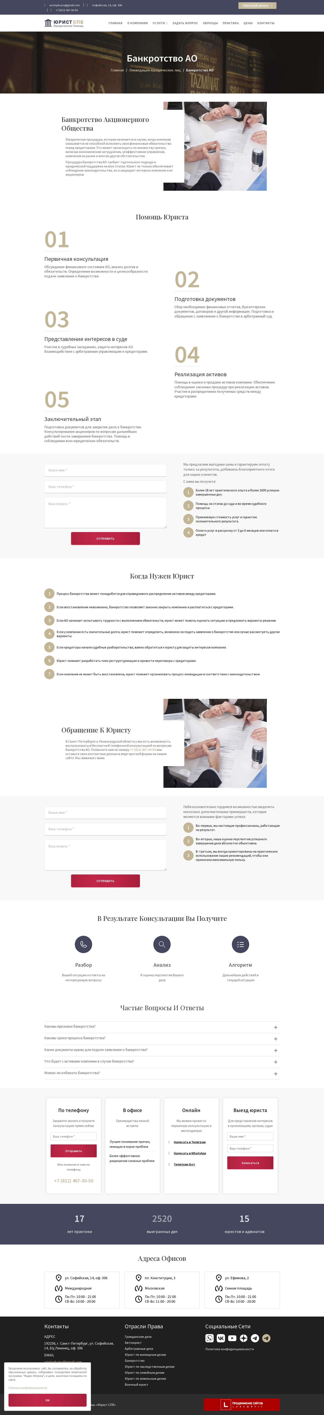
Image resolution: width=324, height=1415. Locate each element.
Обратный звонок (257, 5)
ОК (47, 1400)
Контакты (266, 23)
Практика (231, 23)
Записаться (250, 1163)
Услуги (159, 23)
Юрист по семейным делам (146, 1371)
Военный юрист (139, 1382)
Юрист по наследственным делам (150, 1365)
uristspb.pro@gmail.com (65, 1361)
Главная (116, 23)
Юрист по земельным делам (147, 1376)
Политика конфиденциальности (231, 1348)
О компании (137, 23)
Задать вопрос (185, 23)
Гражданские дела (140, 1338)
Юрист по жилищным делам (147, 1354)
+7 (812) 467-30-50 (143, 750)
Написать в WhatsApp (190, 1153)
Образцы (210, 23)
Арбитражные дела (141, 1349)
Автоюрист (136, 1344)
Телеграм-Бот (184, 1164)
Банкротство (137, 1360)
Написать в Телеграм (190, 1142)
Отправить (105, 538)
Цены (248, 23)
